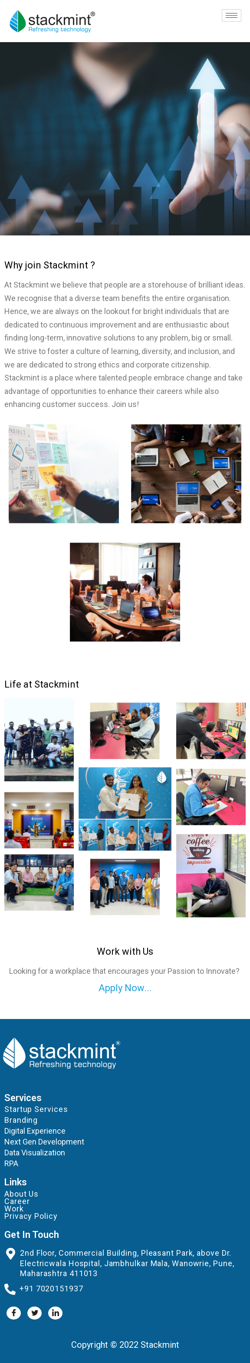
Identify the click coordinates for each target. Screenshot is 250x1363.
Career (17, 1201)
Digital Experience (35, 1130)
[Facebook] (14, 1313)
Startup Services (36, 1109)
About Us (21, 1193)
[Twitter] (34, 1313)
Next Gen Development (44, 1141)
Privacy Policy (31, 1216)
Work (14, 1208)
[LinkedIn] (55, 1313)
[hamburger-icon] (231, 15)
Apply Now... (125, 988)
